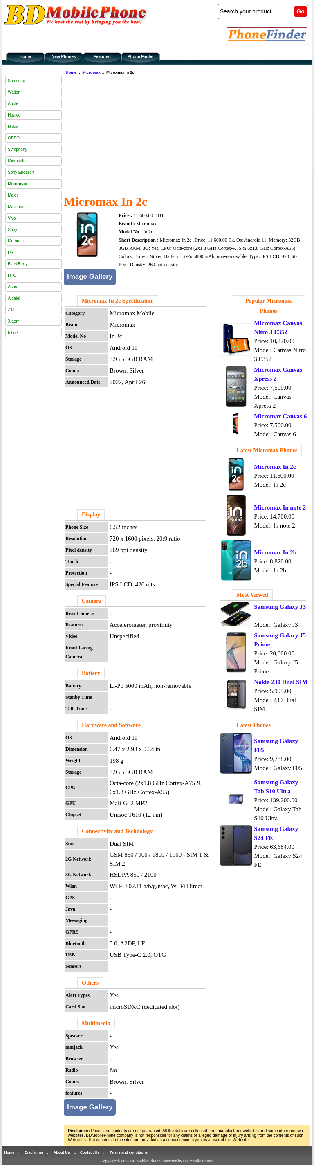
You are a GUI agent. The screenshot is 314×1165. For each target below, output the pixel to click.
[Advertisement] (189, 133)
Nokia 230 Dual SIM (280, 682)
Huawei (14, 115)
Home (25, 56)
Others (90, 983)
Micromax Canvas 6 (280, 416)
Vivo (12, 218)
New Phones (64, 56)
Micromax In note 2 (280, 507)
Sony (12, 229)
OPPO (14, 138)
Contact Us (90, 1152)
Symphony (17, 149)
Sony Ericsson (21, 172)
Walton (14, 92)
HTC (12, 275)
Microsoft (16, 161)
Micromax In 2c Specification (118, 301)
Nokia (13, 126)
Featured (102, 56)
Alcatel (14, 298)
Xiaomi (14, 321)
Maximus (16, 206)
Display (91, 515)
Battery (91, 673)
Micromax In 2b (275, 552)
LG (10, 252)
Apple (13, 103)
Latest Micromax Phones (266, 450)
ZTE (12, 310)
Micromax (91, 72)
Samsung (16, 81)
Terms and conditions (129, 1152)
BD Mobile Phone (145, 1161)
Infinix (13, 332)
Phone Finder (141, 56)
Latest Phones (253, 725)
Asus (12, 287)
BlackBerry (17, 264)
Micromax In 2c (275, 466)
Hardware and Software (111, 725)
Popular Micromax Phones (268, 306)
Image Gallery (90, 277)
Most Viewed (252, 595)
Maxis (13, 195)
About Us (62, 1152)
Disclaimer (34, 1152)
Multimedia (96, 1023)
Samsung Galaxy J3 (280, 607)
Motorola (16, 241)
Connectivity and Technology (117, 831)
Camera (91, 601)
